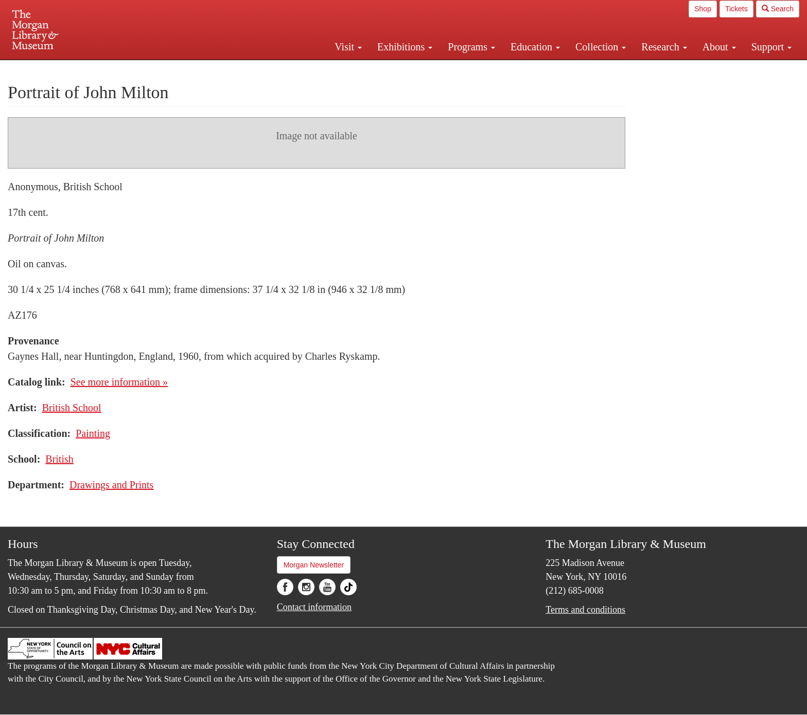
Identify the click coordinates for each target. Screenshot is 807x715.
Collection (600, 46)
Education (535, 46)
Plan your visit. (281, 69)
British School (71, 407)
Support (771, 46)
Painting (93, 433)
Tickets (736, 9)
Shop (702, 9)
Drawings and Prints (111, 484)
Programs (471, 46)
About (719, 46)
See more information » (119, 382)
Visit (348, 46)
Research (664, 46)
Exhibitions (404, 46)
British (59, 459)
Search (778, 9)
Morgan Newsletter (314, 565)
